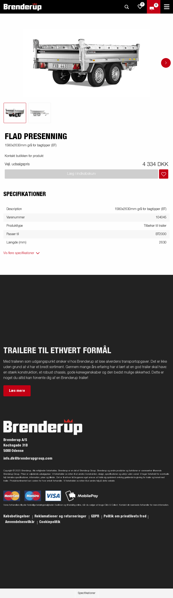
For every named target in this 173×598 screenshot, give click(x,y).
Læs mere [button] (17, 390)
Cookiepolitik (49, 522)
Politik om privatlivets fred (125, 516)
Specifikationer (86, 593)
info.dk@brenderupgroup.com (27, 458)
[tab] (15, 113)
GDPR (95, 516)
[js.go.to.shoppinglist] (140, 7)
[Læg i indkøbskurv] (163, 174)
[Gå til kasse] (153, 7)
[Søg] (126, 7)
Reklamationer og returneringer (60, 516)
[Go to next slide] (166, 63)
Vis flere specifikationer (18, 253)
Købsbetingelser (17, 516)
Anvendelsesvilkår (20, 522)
